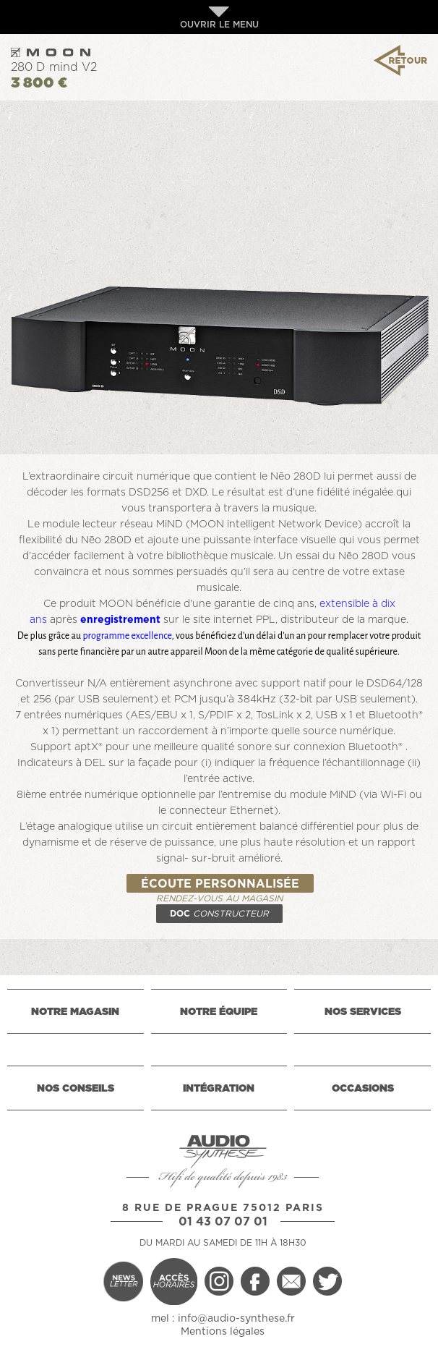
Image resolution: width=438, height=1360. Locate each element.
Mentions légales (223, 1332)
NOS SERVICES (363, 1012)
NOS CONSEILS (75, 1089)
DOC (219, 913)
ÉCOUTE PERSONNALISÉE (220, 884)
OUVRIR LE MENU (219, 18)
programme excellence (126, 636)
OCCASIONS (363, 1089)
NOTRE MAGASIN (75, 1012)
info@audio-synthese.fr (236, 1319)
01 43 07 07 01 (223, 1222)
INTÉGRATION (218, 1089)
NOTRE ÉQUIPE (218, 1012)
